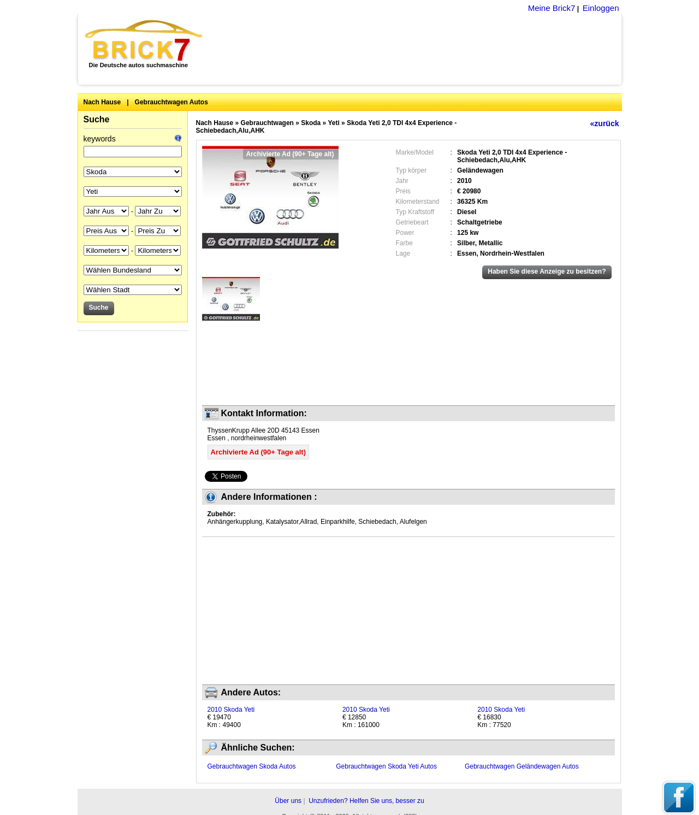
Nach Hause (102, 102)
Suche (97, 119)
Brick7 (144, 40)
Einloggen (601, 8)
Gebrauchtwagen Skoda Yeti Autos (386, 766)
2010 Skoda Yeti (231, 709)
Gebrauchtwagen (267, 123)
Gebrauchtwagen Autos (171, 102)
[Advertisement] (418, 49)
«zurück (604, 123)
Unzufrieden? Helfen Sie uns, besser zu (366, 801)
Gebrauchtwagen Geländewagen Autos (522, 766)
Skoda (311, 123)
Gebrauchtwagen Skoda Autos (252, 766)
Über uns (288, 801)
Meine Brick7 (552, 8)
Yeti (333, 123)
